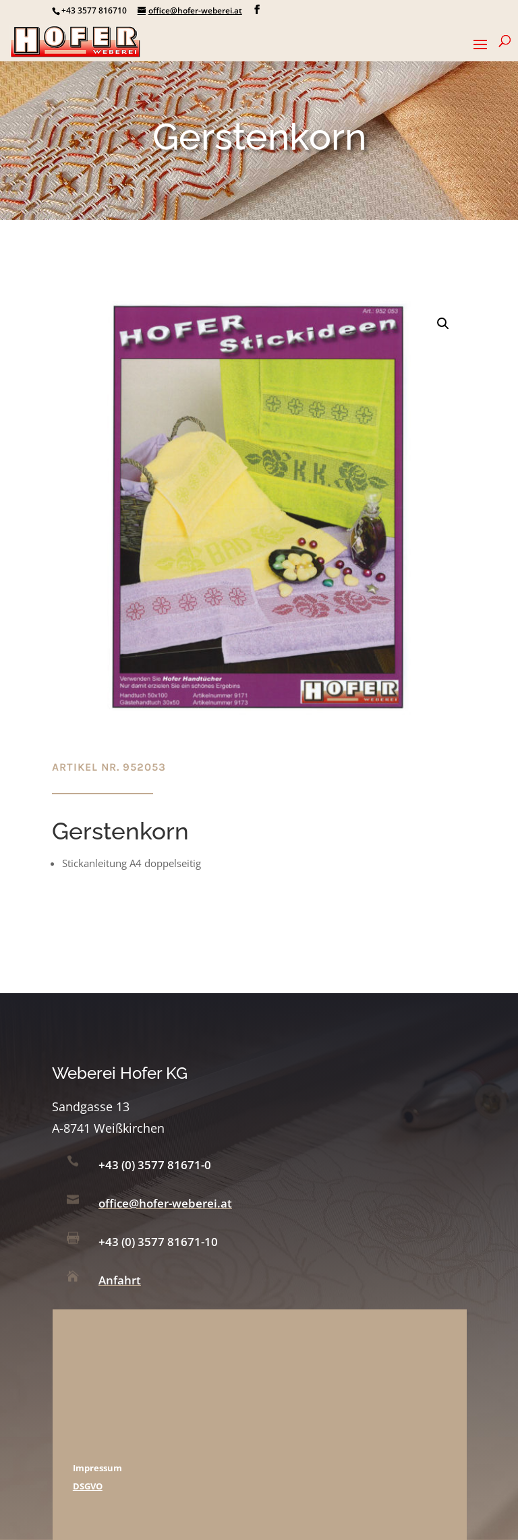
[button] (443, 324)
